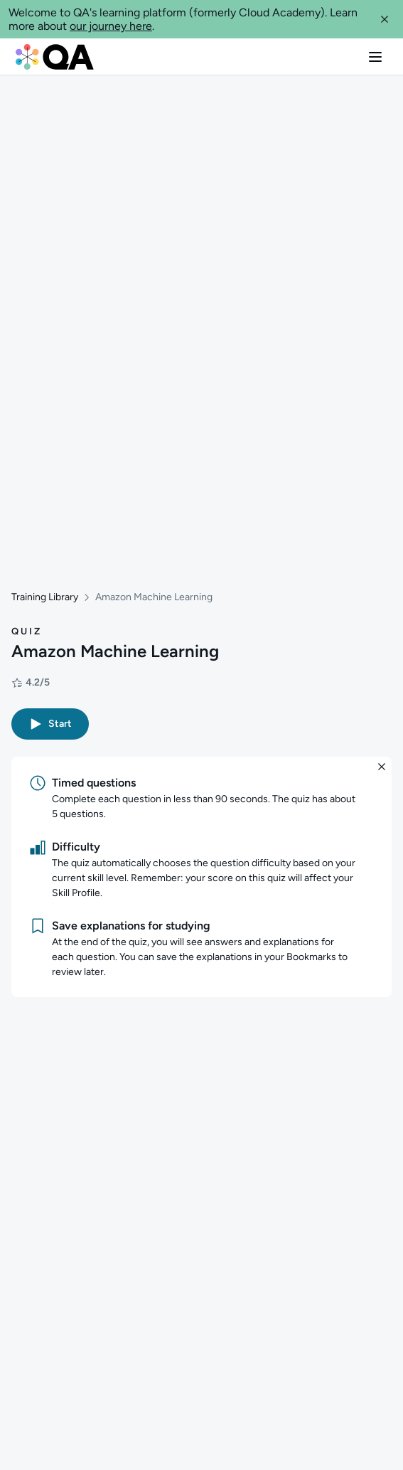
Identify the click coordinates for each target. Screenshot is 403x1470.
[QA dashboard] (55, 56)
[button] (384, 19)
